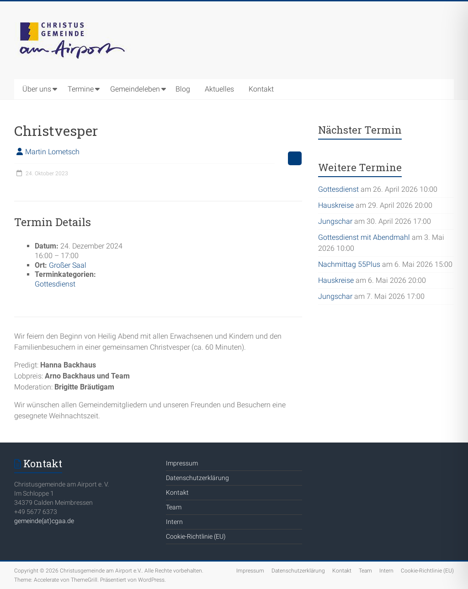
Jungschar (335, 221)
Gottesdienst (55, 284)
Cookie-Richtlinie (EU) (196, 536)
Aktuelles (219, 89)
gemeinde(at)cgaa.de (44, 520)
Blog (183, 89)
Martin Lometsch (52, 151)
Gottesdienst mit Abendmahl (364, 237)
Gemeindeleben (135, 89)
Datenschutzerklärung (197, 477)
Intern (174, 521)
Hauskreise (336, 205)
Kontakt (261, 89)
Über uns (36, 89)
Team (173, 507)
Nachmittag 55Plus (349, 264)
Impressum (182, 463)
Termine (81, 89)
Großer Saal (67, 265)
